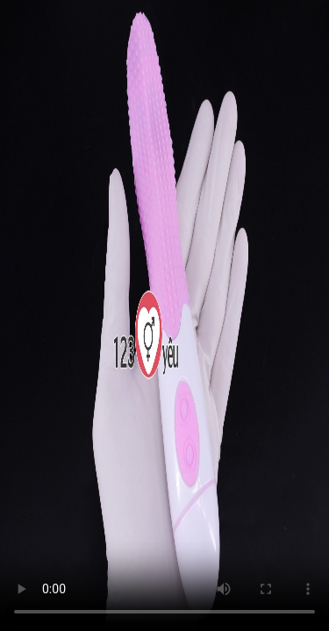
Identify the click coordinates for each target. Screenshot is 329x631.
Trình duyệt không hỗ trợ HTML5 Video (164, 315)
